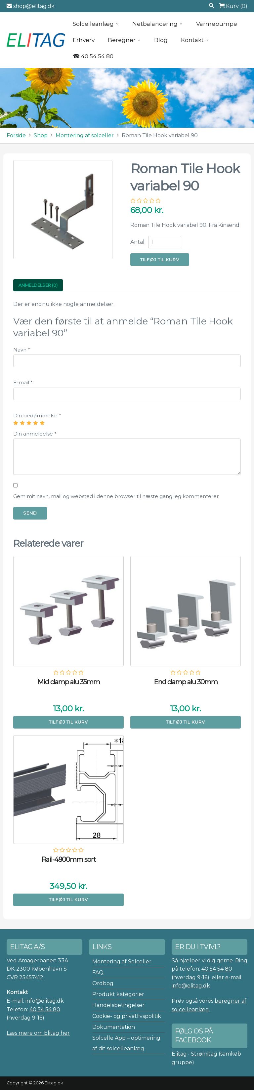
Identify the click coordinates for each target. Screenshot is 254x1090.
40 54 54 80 (44, 1009)
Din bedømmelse (37, 415)
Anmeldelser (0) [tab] (38, 285)
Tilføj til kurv (159, 259)
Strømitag (204, 1054)
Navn (21, 350)
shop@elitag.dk (31, 6)
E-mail (23, 382)
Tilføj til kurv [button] (68, 722)
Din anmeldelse (35, 434)
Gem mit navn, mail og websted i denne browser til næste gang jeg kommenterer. (116, 496)
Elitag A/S (36, 40)
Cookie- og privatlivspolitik (126, 1016)
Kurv (233, 6)
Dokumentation (113, 1027)
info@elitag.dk (191, 986)
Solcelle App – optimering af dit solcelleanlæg (126, 1043)
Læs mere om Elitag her (38, 1033)
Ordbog (102, 983)
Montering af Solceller (121, 961)
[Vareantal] (164, 242)
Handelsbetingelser (118, 1005)
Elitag (179, 1054)
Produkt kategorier (118, 994)
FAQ (98, 972)
